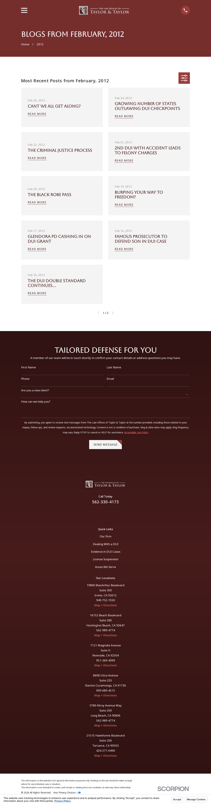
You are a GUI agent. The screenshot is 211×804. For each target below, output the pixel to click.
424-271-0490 (105, 750)
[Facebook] (101, 513)
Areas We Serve (105, 567)
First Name (28, 367)
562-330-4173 (105, 501)
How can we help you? (35, 401)
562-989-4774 (105, 630)
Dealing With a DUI (105, 544)
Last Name (114, 367)
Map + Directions (105, 605)
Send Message (108, 443)
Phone (25, 378)
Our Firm (105, 536)
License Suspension (105, 559)
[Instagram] (110, 513)
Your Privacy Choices (67, 792)
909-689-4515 (105, 690)
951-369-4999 (105, 660)
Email (110, 378)
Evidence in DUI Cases (105, 552)
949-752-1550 (105, 600)
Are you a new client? (35, 390)
